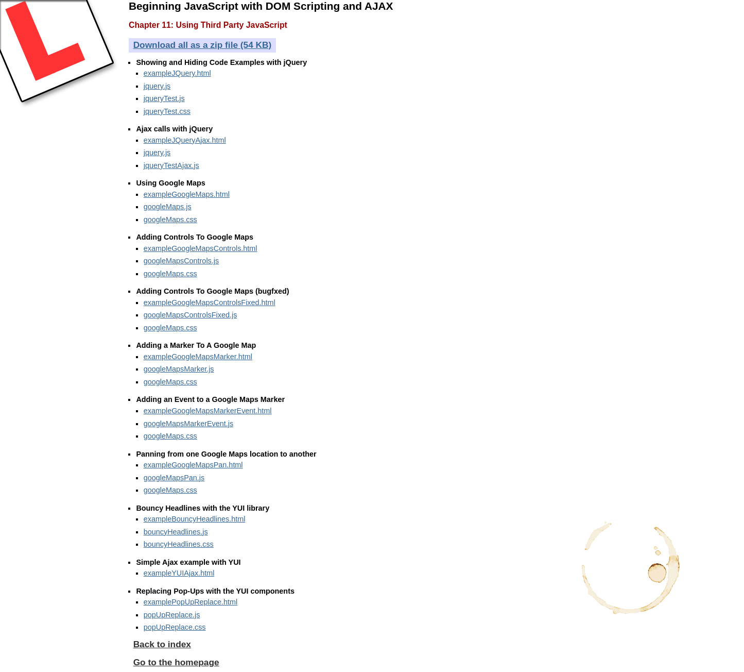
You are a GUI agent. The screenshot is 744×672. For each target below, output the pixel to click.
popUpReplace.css (175, 627)
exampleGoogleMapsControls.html (200, 248)
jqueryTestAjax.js (171, 165)
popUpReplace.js (172, 615)
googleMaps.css (170, 219)
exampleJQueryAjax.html (185, 140)
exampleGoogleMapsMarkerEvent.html (208, 411)
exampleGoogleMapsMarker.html (198, 356)
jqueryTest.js (164, 98)
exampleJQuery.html (177, 73)
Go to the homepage (176, 662)
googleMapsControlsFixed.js (190, 315)
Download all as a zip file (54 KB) (202, 45)
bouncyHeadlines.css (179, 544)
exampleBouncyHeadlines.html (195, 519)
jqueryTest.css (167, 111)
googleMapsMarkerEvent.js (188, 423)
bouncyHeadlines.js (176, 532)
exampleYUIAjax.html (179, 573)
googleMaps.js (168, 207)
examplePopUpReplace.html (190, 602)
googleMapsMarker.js (179, 369)
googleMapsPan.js (174, 478)
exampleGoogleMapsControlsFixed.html (209, 302)
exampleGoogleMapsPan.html (193, 465)
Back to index (162, 644)
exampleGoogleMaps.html (187, 194)
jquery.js (157, 86)
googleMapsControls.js (181, 261)
